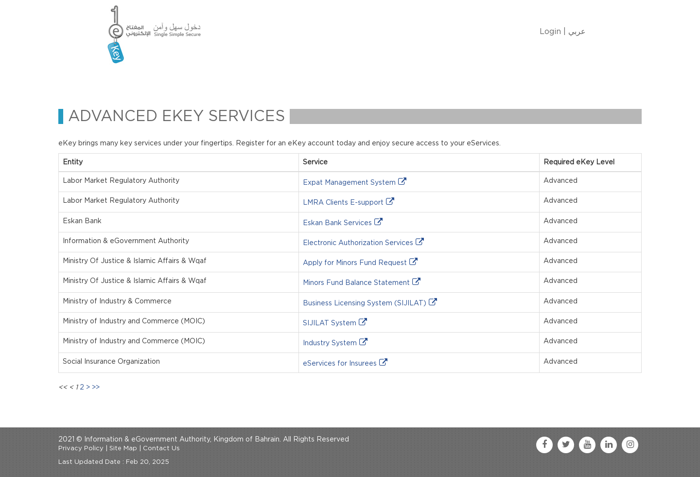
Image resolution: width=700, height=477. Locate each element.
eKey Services (290, 79)
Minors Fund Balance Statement (356, 283)
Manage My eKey (219, 79)
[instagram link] (630, 445)
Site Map (123, 448)
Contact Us (350, 79)
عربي (577, 31)
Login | (553, 31)
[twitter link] (566, 445)
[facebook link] (544, 445)
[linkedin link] (608, 445)
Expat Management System (349, 182)
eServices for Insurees (340, 363)
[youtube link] (587, 445)
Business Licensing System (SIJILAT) (364, 303)
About (161, 79)
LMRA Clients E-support (343, 202)
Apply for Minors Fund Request (355, 263)
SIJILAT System (329, 323)
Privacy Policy (81, 448)
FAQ (394, 79)
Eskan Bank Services (337, 223)
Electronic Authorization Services (358, 243)
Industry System (330, 343)
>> (96, 387)
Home (124, 79)
